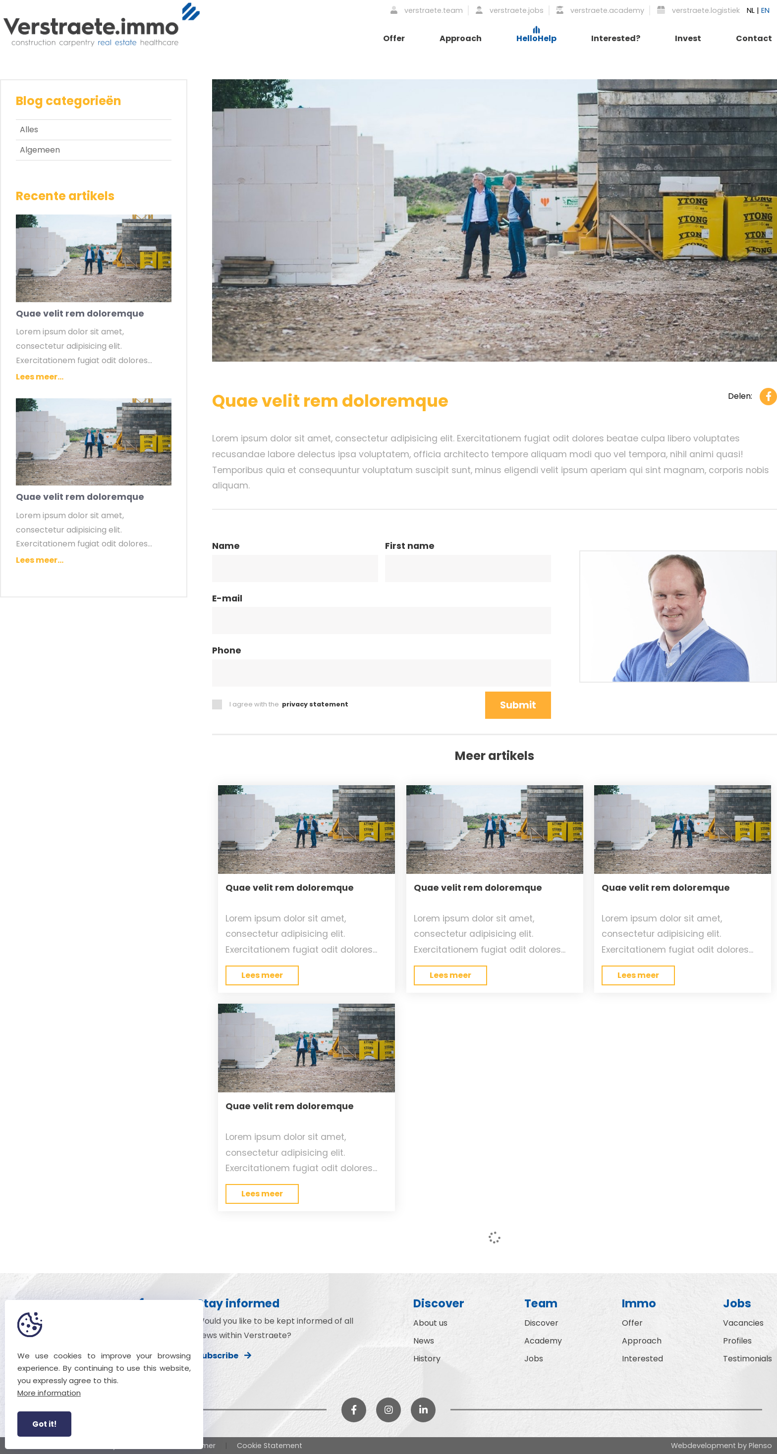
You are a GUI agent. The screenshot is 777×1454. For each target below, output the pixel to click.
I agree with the (280, 704)
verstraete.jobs (510, 10)
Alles (29, 129)
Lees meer (262, 975)
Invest (688, 38)
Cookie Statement (269, 1446)
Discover (541, 1323)
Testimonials (747, 1358)
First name (410, 547)
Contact (754, 38)
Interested (642, 1358)
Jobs (533, 1358)
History (427, 1358)
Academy (543, 1340)
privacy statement (315, 704)
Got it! (44, 1424)
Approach (461, 38)
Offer (394, 38)
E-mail (227, 599)
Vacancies (743, 1323)
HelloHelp (536, 38)
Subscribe (224, 1355)
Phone (226, 651)
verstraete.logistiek (698, 10)
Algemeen (40, 150)
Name (226, 547)
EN (765, 10)
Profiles (737, 1340)
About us (430, 1323)
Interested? (615, 38)
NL (751, 10)
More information (49, 1393)
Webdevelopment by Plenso (721, 1445)
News (423, 1340)
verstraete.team (426, 10)
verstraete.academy (600, 10)
